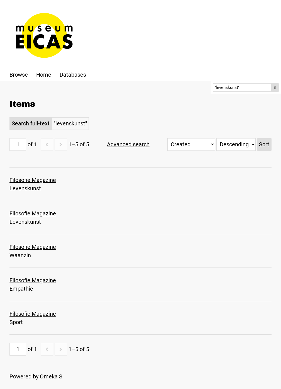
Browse (18, 74)
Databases (73, 74)
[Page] (17, 144)
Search (275, 87)
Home (43, 74)
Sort (264, 144)
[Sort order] (236, 144)
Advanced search (128, 144)
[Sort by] (191, 144)
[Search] (242, 87)
